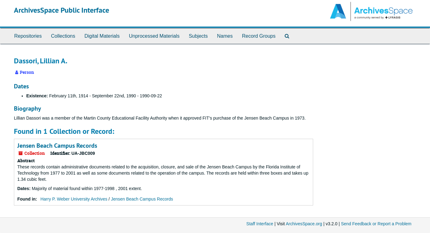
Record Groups (259, 36)
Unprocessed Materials (154, 36)
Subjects (198, 36)
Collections (63, 36)
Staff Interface (259, 223)
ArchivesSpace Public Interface (61, 10)
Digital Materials (102, 36)
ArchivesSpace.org (304, 223)
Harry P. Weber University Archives (74, 199)
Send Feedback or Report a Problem (376, 223)
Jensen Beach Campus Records (57, 146)
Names (225, 36)
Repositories (28, 36)
